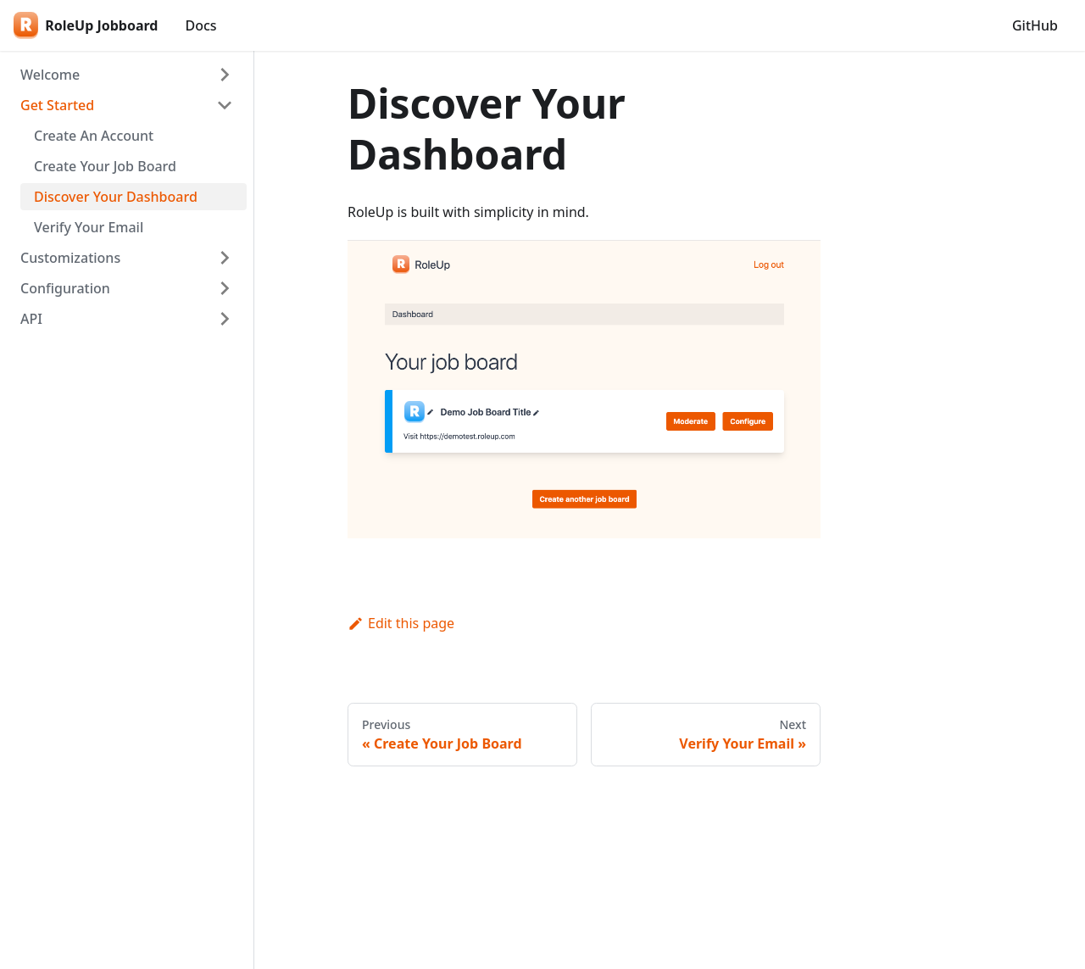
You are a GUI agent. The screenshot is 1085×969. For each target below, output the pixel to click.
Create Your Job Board (105, 166)
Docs (200, 25)
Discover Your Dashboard (116, 196)
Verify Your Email (88, 227)
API (31, 318)
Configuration (65, 288)
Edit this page (401, 623)
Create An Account (93, 135)
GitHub (1035, 25)
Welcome (50, 74)
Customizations (70, 257)
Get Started (57, 105)
